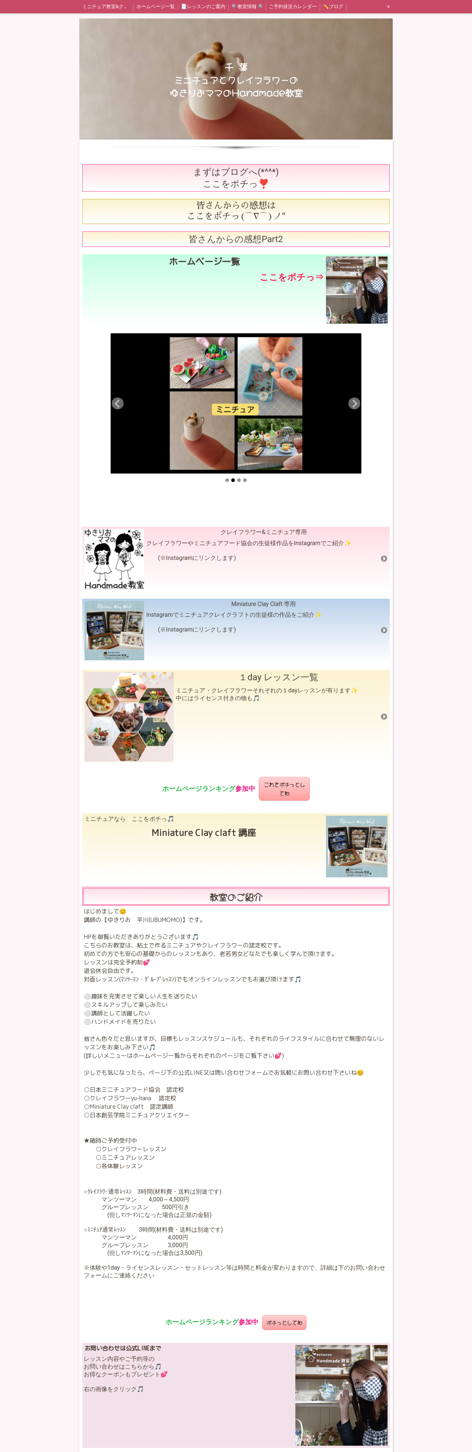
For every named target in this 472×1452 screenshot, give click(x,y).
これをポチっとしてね (284, 788)
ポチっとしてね (284, 1322)
